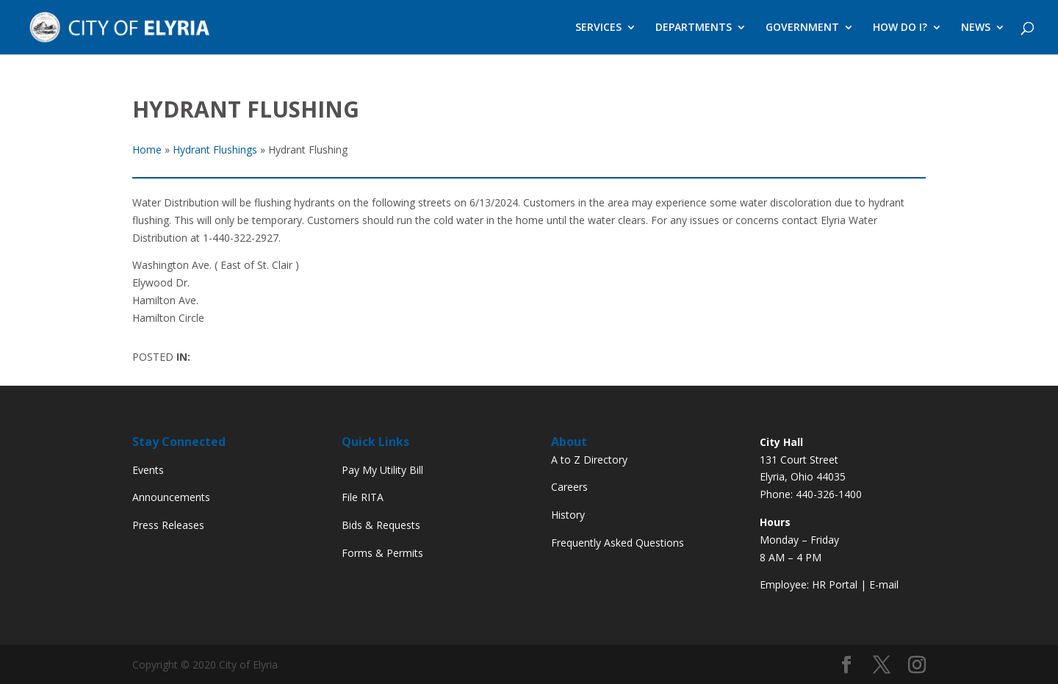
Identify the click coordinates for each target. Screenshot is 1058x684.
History (568, 515)
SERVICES (598, 28)
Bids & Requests (381, 525)
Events (148, 470)
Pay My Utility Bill (382, 470)
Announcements (171, 497)
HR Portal (834, 584)
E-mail (884, 584)
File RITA (363, 497)
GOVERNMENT (802, 28)
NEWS (975, 28)
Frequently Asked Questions (617, 543)
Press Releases (168, 525)
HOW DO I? (900, 28)
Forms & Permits (382, 553)
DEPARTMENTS (693, 28)
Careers (569, 487)
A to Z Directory (589, 460)
